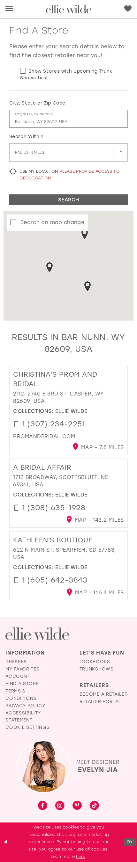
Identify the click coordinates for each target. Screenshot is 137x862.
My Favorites (22, 668)
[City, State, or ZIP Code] (68, 119)
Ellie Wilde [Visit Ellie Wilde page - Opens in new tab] (71, 411)
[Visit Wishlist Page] (128, 8)
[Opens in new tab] (44, 436)
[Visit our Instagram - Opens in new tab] (60, 806)
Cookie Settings (27, 727)
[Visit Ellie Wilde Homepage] (37, 633)
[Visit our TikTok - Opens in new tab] (94, 806)
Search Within (26, 136)
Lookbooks (95, 661)
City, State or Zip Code (37, 102)
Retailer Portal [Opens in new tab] (100, 701)
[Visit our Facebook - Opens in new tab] (43, 806)
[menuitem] (9, 9)
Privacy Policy (25, 705)
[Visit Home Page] (68, 9)
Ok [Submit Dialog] (129, 841)
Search (68, 200)
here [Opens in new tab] (80, 856)
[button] (9, 9)
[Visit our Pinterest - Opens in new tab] (77, 806)
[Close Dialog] (6, 842)
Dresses (16, 661)
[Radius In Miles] (68, 152)
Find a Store (22, 683)
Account (17, 676)
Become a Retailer (103, 694)
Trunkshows (97, 668)
